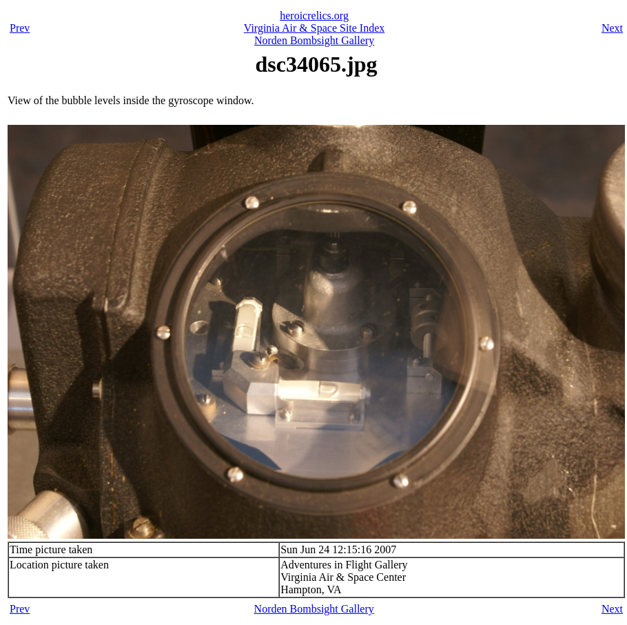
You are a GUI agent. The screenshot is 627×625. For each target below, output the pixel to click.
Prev (20, 28)
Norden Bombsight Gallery (314, 40)
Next (612, 28)
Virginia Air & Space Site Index (314, 28)
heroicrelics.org (314, 15)
